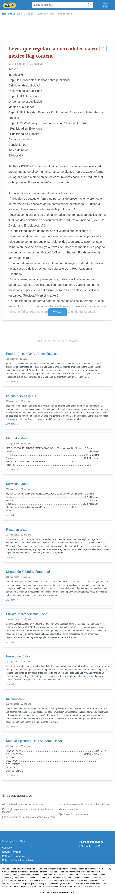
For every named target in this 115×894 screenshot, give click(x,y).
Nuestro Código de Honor (15, 868)
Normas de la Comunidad (15, 864)
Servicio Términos (11, 852)
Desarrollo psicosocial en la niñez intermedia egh (84, 804)
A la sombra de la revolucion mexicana (22, 804)
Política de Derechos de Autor (18, 860)
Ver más (57, 312)
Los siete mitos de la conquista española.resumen (28, 817)
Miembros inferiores (69, 809)
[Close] (110, 878)
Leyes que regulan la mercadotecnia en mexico (49, 14)
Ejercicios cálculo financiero (73, 814)
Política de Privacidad (13, 856)
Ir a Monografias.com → (92, 842)
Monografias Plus (11, 14)
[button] (103, 53)
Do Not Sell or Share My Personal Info (22, 873)
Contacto (7, 847)
